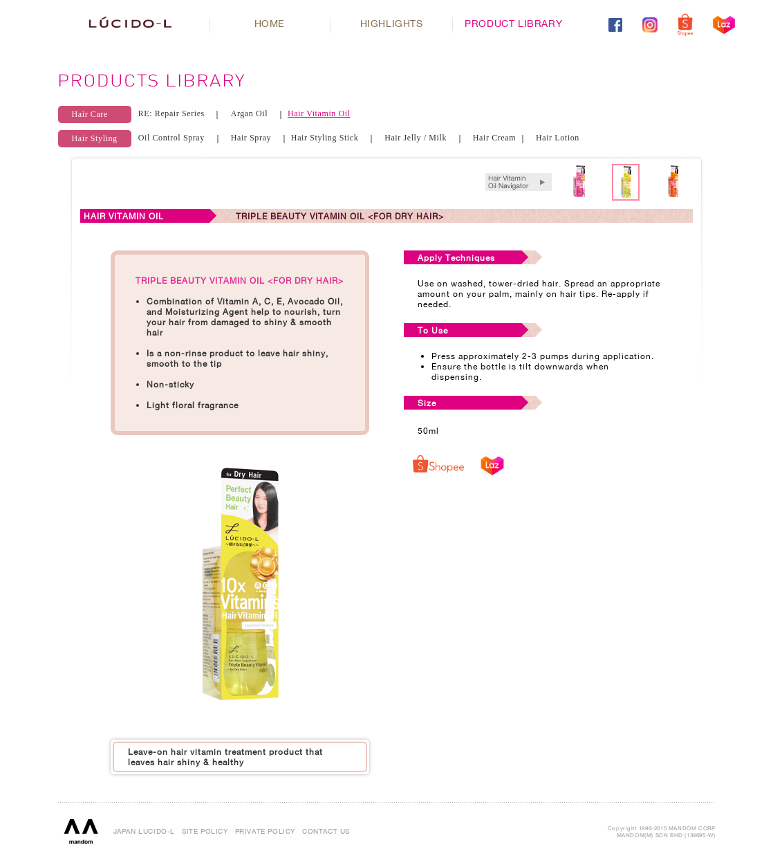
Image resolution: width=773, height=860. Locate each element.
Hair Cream (494, 138)
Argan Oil (249, 113)
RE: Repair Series (171, 113)
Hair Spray (251, 138)
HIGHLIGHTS (391, 23)
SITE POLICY (205, 831)
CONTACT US (326, 831)
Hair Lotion (557, 138)
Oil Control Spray (171, 138)
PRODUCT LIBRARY (513, 23)
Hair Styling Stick (324, 138)
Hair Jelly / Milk (415, 138)
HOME (269, 23)
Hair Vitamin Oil (319, 113)
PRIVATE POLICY (265, 831)
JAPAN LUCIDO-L (144, 831)
